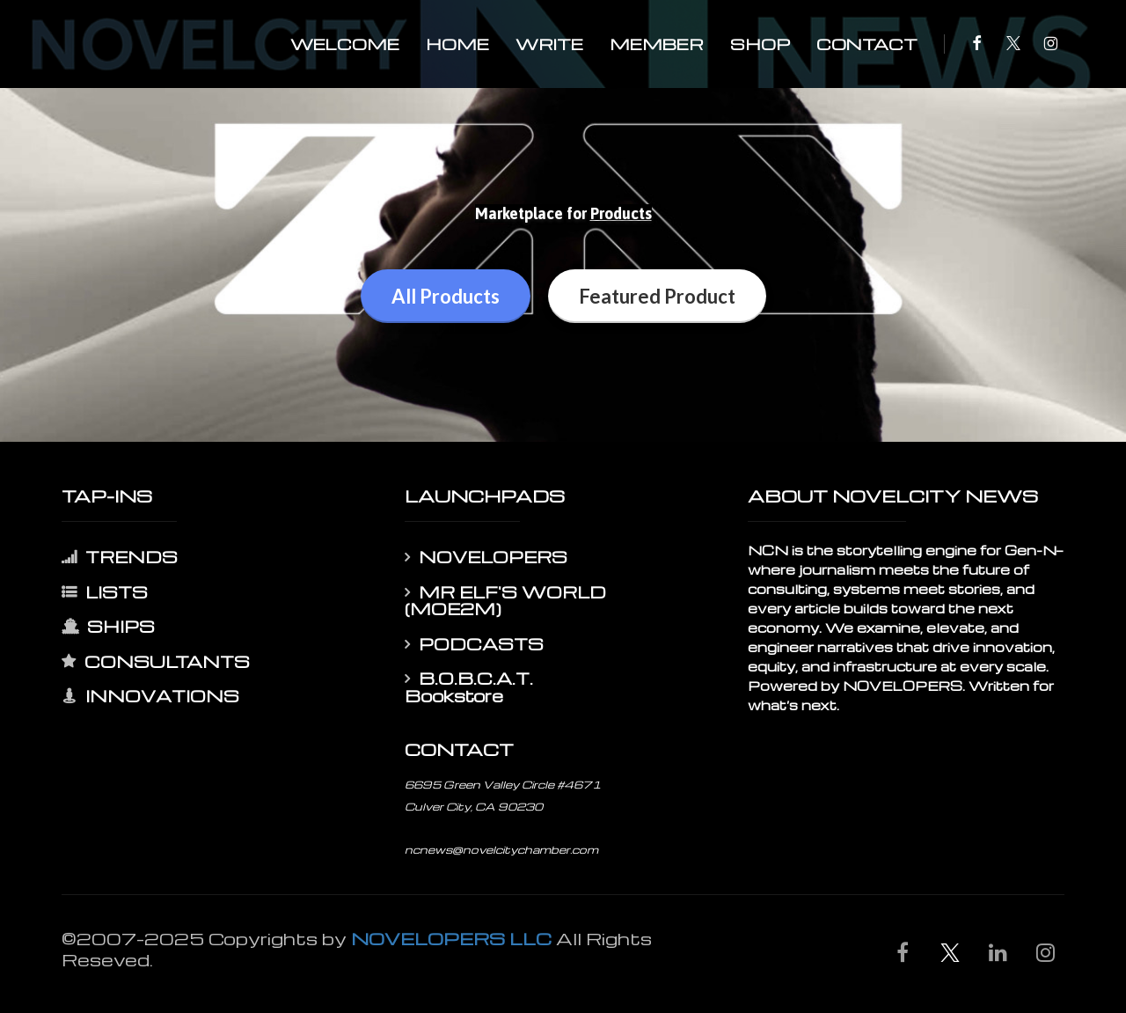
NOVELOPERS (486, 557)
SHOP (760, 43)
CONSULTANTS (156, 662)
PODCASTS (474, 644)
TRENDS (120, 557)
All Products (445, 296)
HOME (457, 43)
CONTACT (867, 43)
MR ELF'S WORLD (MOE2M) (505, 601)
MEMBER (657, 43)
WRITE (549, 43)
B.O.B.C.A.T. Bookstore (469, 687)
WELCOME (344, 43)
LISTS (105, 592)
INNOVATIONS (150, 696)
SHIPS (108, 626)
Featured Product (657, 296)
